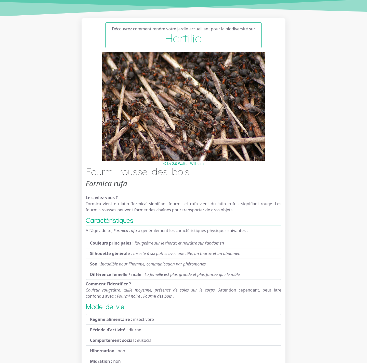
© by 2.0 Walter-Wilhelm (183, 163)
